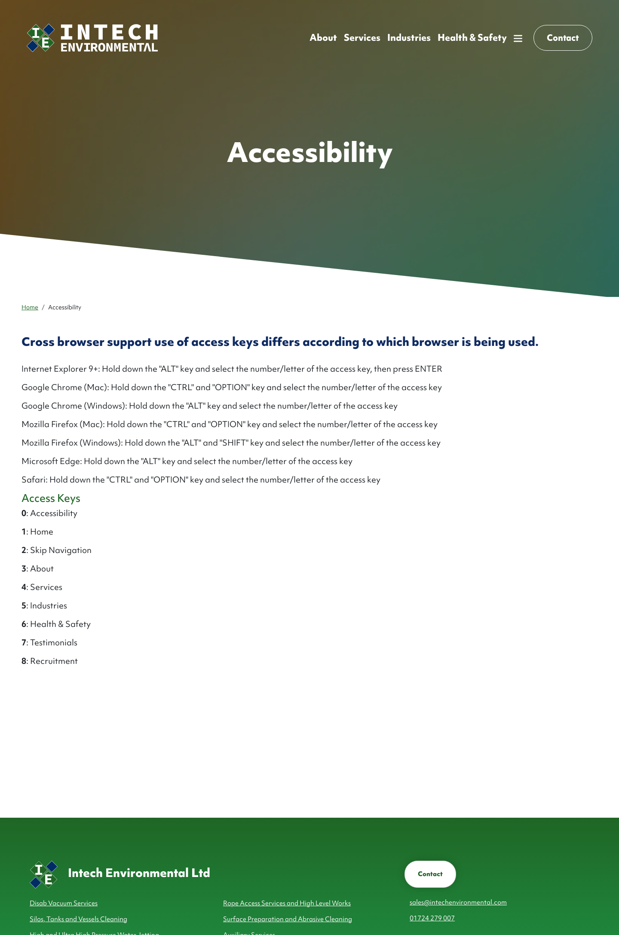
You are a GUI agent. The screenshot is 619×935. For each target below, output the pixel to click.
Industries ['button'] (409, 37)
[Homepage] (92, 37)
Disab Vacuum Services (64, 903)
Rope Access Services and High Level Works (287, 903)
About (323, 37)
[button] (518, 38)
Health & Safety (472, 37)
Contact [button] (563, 37)
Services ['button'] (362, 37)
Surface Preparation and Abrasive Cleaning (287, 919)
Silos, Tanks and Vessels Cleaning (78, 919)
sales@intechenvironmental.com (458, 902)
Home (29, 307)
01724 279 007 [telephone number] (432, 918)
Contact (430, 874)
